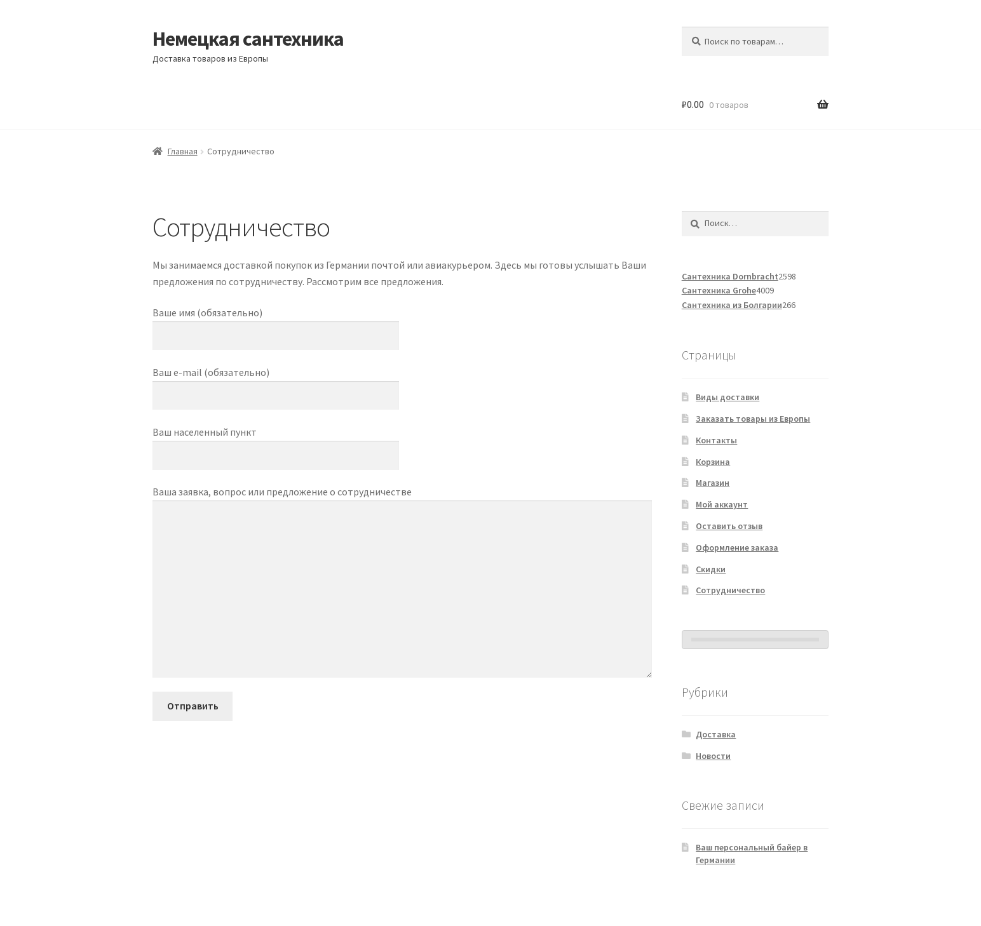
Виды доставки (727, 397)
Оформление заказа (737, 547)
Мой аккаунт (722, 504)
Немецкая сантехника (248, 38)
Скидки (711, 569)
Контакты (716, 440)
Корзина (713, 461)
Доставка (716, 734)
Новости (713, 756)
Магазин (712, 482)
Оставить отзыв (729, 526)
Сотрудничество (730, 590)
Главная (183, 151)
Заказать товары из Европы (753, 418)
